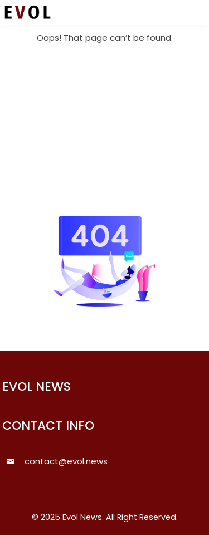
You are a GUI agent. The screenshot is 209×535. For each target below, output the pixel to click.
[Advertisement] (104, 130)
